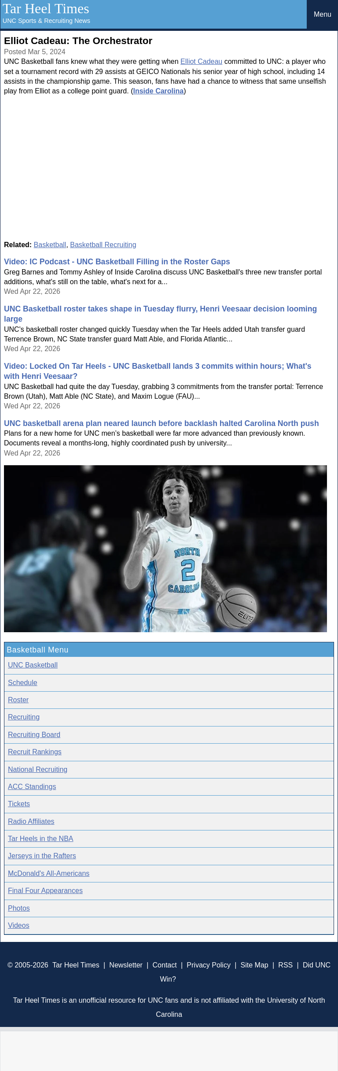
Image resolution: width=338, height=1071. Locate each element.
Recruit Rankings (35, 752)
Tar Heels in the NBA (40, 838)
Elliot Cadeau (201, 61)
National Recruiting (37, 769)
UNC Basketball (33, 665)
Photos (19, 908)
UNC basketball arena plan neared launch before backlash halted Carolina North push (161, 423)
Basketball (50, 244)
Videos (18, 925)
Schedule (22, 682)
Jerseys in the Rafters (42, 856)
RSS (285, 965)
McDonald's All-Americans (48, 873)
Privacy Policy (209, 965)
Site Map (254, 965)
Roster (18, 700)
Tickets (19, 804)
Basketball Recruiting (103, 244)
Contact (165, 965)
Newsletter (126, 965)
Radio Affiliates (31, 821)
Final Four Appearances (45, 890)
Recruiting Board (34, 734)
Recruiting (24, 717)
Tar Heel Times (46, 8)
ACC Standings (32, 786)
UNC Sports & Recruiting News (46, 20)
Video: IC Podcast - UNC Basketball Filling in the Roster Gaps (117, 261)
